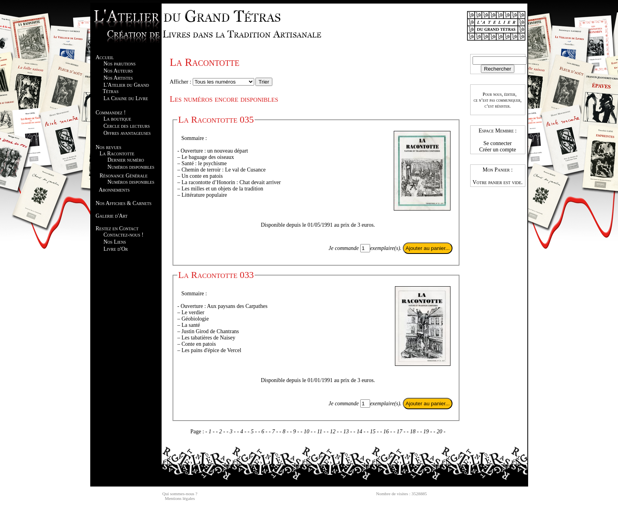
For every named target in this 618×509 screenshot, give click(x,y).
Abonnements (114, 190)
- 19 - (427, 431)
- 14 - (360, 431)
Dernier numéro (126, 160)
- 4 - (242, 431)
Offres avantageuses (127, 133)
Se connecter (498, 143)
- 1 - (210, 431)
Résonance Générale (124, 176)
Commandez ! (111, 113)
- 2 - (221, 431)
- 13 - (347, 431)
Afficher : (181, 82)
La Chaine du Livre (126, 98)
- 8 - (284, 431)
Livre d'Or (116, 249)
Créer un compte (497, 150)
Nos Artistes (118, 78)
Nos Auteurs (118, 71)
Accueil (105, 57)
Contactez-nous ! (123, 235)
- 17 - (400, 431)
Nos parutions (120, 64)
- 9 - (295, 431)
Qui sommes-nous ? (179, 493)
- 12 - (333, 431)
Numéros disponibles (131, 167)
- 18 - (413, 431)
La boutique (117, 119)
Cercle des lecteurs (127, 126)
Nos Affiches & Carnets (124, 203)
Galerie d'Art (112, 216)
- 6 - (263, 431)
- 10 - (307, 431)
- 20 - (439, 431)
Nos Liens (115, 242)
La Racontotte (117, 154)
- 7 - (274, 431)
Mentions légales (180, 498)
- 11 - (320, 431)
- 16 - (386, 431)
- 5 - (253, 431)
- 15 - (373, 431)
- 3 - (232, 431)
